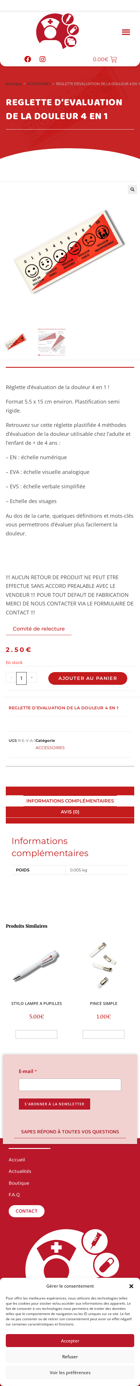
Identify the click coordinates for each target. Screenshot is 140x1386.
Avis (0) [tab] (70, 812)
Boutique (14, 83)
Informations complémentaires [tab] (70, 801)
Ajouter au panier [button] (36, 1034)
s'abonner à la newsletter (54, 1104)
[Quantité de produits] (21, 678)
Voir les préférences (70, 1372)
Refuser (70, 1356)
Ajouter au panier (87, 678)
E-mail (28, 1071)
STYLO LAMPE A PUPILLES (36, 1003)
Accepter (70, 1341)
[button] (131, 1286)
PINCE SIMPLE (103, 1003)
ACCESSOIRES (39, 83)
